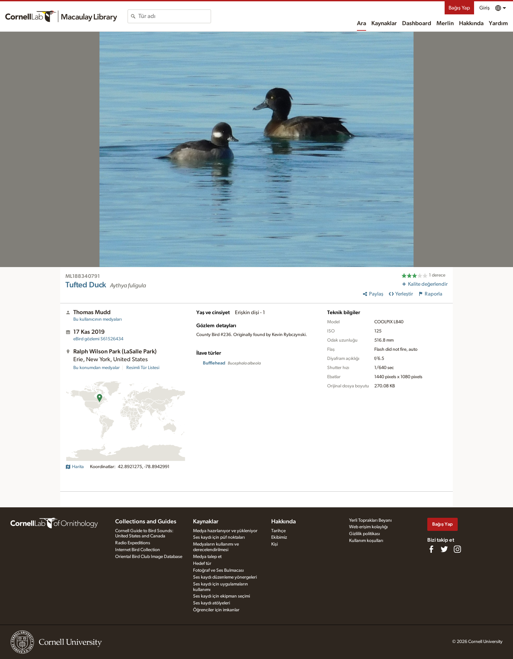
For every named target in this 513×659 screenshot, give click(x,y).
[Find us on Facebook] (431, 549)
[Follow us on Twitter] (444, 549)
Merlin (445, 23)
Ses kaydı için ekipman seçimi (221, 596)
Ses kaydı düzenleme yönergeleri (225, 577)
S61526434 (98, 339)
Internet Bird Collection (137, 550)
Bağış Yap (459, 7)
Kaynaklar (384, 23)
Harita (74, 467)
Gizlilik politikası (364, 534)
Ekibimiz (279, 537)
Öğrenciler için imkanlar (216, 610)
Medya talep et (207, 556)
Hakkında (471, 23)
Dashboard (416, 23)
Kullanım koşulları (366, 540)
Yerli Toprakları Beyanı (370, 520)
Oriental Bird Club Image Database (148, 556)
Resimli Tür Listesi (142, 367)
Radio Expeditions (132, 543)
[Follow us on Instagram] (457, 549)
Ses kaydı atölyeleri (211, 603)
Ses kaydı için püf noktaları (219, 537)
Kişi (274, 544)
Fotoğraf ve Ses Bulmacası (218, 570)
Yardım (498, 23)
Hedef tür (202, 563)
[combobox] (174, 16)
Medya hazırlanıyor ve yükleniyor (225, 531)
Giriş (484, 7)
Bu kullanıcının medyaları (97, 319)
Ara (361, 23)
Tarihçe (278, 531)
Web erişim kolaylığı (368, 527)
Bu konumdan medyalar (96, 367)
